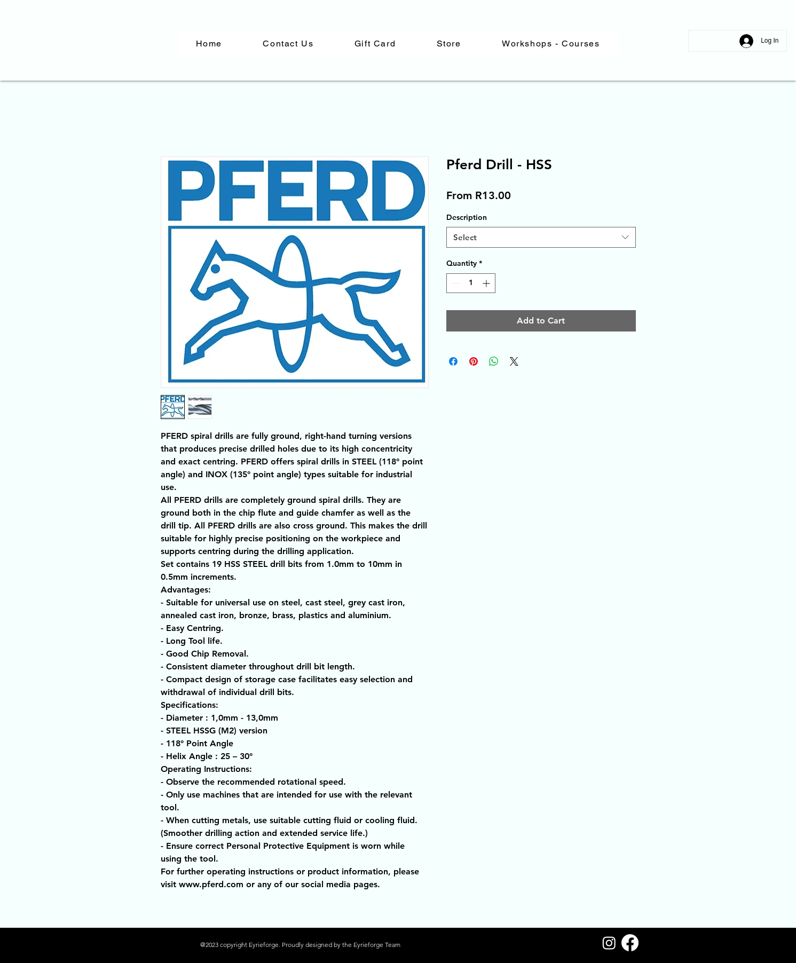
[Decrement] (454, 283)
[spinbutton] (470, 283)
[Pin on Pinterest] (473, 361)
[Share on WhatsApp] (493, 361)
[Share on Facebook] (453, 361)
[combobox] (541, 237)
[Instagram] (609, 942)
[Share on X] (514, 361)
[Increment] (487, 283)
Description (466, 217)
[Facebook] (630, 942)
